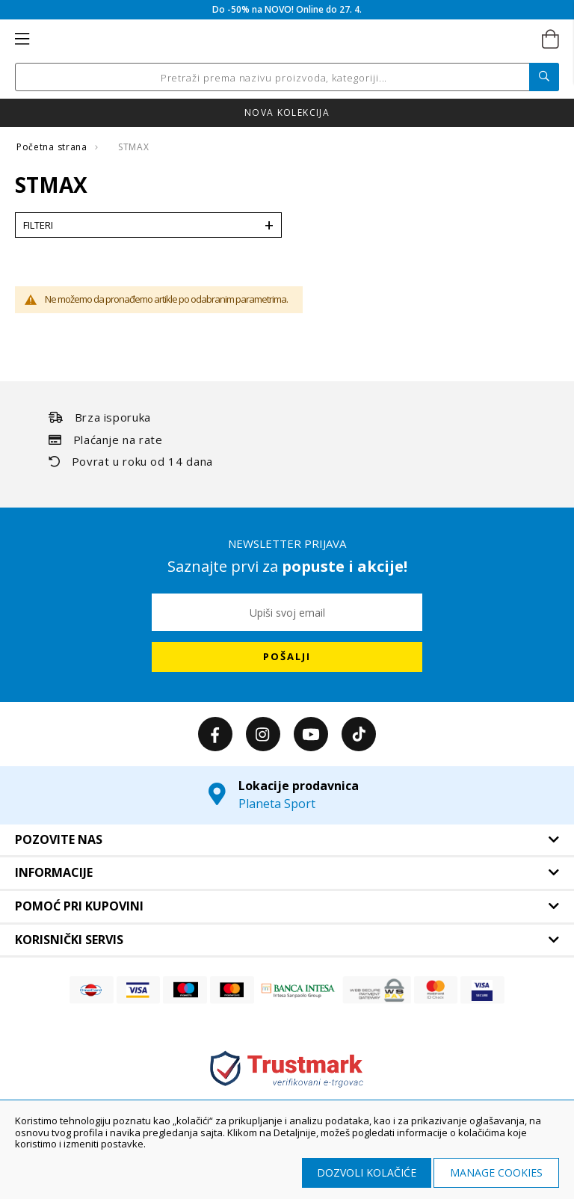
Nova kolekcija (287, 112)
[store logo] (286, 39)
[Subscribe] (287, 657)
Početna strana (53, 147)
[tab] (287, 840)
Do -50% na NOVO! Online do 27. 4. (287, 9)
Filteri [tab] (38, 225)
